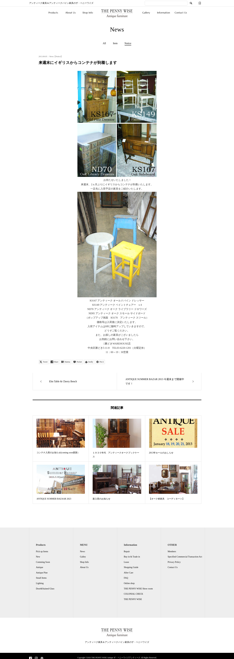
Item (115, 43)
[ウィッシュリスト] (200, 3)
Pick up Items (42, 551)
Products (53, 12)
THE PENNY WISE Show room (138, 588)
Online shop (129, 583)
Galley (83, 557)
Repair (127, 551)
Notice (128, 43)
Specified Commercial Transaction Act (185, 557)
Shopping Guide (131, 567)
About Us (70, 12)
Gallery (146, 12)
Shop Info (87, 12)
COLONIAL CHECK (133, 594)
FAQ (126, 578)
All (104, 43)
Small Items (41, 578)
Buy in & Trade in (132, 557)
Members (172, 551)
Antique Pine (42, 573)
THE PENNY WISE (133, 599)
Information (163, 12)
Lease (126, 562)
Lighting (40, 583)
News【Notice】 (56, 56)
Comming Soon (43, 562)
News (82, 551)
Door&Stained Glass (45, 588)
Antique (39, 567)
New (38, 557)
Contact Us (181, 12)
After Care (128, 573)
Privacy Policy (174, 562)
